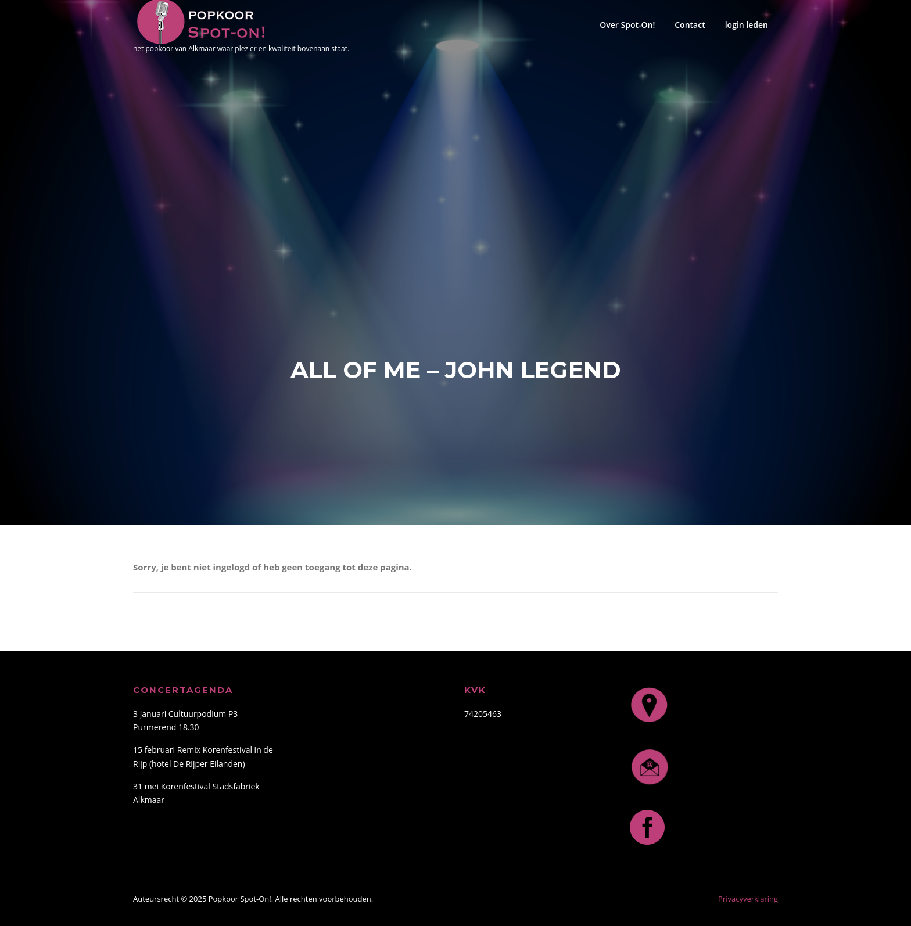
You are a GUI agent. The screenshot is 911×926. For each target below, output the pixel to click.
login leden (746, 24)
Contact (690, 24)
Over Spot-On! (627, 24)
